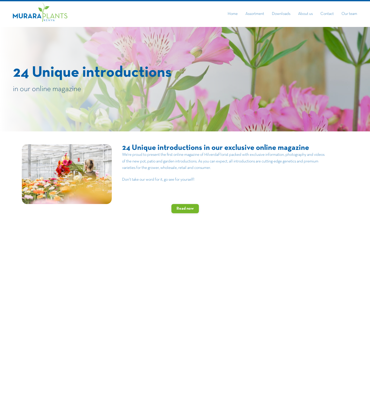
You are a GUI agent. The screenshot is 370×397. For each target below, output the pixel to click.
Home (233, 14)
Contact (327, 14)
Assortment (254, 14)
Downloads (281, 14)
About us (305, 14)
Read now (185, 208)
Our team (349, 14)
